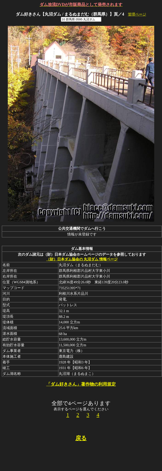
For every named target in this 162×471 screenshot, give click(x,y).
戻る (81, 438)
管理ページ (137, 14)
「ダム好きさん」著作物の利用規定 (81, 384)
